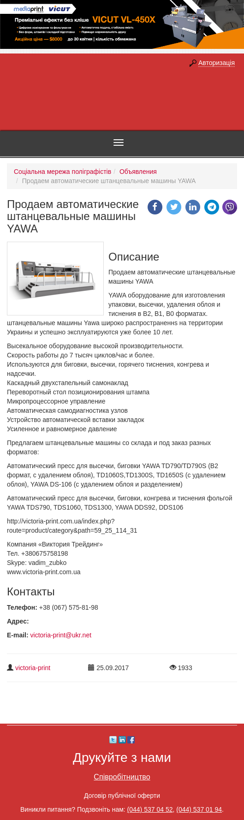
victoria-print (32, 667)
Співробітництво (122, 776)
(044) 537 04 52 (150, 809)
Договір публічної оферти (122, 795)
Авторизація (216, 62)
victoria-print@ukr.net (60, 635)
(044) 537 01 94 (199, 809)
